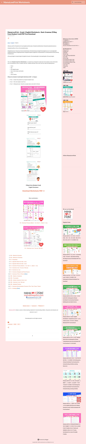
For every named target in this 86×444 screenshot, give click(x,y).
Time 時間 (65, 56)
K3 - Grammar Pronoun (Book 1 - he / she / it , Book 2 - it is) (33, 222)
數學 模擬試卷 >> (66, 42)
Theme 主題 (65, 54)
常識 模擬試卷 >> (66, 44)
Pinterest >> (41, 305)
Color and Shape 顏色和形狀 (69, 55)
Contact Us (65, 66)
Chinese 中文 (66, 50)
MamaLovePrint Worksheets (17, 2)
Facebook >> (34, 305)
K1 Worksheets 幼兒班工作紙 (69, 62)
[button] (8, 38)
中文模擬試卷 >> (66, 40)
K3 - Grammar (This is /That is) (17, 274)
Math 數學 (65, 52)
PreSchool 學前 (66, 63)
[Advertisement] (33, 352)
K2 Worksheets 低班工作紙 (68, 61)
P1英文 (15, 324)
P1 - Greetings (13, 288)
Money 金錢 (65, 58)
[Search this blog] (78, 2)
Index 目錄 (65, 65)
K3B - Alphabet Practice (15, 284)
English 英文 (65, 51)
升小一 (19, 324)
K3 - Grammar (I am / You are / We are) (34, 248)
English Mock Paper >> (68, 41)
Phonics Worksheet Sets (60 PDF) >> (71, 45)
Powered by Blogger (43, 439)
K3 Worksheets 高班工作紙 (68, 59)
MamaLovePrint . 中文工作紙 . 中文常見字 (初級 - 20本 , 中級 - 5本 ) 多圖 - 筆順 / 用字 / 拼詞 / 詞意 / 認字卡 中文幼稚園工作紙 (72, 237)
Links (64, 67)
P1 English (10, 324)
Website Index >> (26, 305)
